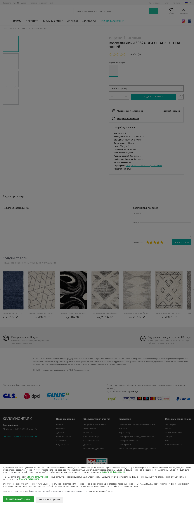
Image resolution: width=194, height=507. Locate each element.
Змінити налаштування (52, 500)
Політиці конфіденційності (100, 492)
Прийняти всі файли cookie (18, 500)
